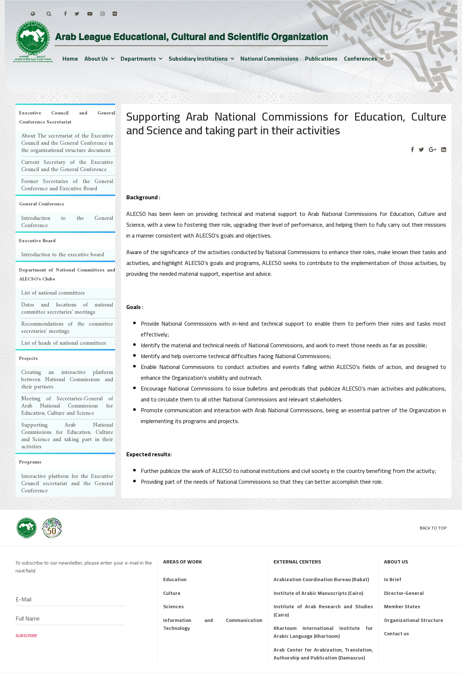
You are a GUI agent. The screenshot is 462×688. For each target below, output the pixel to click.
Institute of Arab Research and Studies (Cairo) (323, 610)
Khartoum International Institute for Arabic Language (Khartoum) (323, 632)
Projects (28, 358)
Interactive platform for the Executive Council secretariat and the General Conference (67, 483)
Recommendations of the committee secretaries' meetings (67, 327)
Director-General (404, 593)
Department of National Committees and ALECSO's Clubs (67, 275)
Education (175, 579)
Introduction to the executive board (62, 255)
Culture (171, 593)
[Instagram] (102, 13)
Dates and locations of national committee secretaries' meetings (67, 308)
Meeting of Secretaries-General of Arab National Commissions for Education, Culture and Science (67, 406)
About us (96, 58)
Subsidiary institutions (198, 58)
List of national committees (53, 293)
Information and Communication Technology (212, 624)
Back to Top (433, 528)
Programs (30, 462)
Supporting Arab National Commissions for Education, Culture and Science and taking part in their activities (67, 436)
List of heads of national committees (63, 343)
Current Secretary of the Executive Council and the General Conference (67, 166)
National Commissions (269, 58)
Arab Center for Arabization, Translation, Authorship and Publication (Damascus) (323, 654)
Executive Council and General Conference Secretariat (67, 118)
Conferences (360, 58)
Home (70, 58)
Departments (138, 58)
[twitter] (77, 13)
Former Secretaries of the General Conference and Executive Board (67, 185)
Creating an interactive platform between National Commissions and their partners (67, 379)
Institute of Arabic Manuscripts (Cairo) (318, 593)
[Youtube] (89, 13)
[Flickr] (115, 13)
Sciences (173, 606)
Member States (402, 606)
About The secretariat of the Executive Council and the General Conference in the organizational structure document (67, 143)
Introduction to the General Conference (67, 222)
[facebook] (65, 13)
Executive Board (37, 240)
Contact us (396, 633)
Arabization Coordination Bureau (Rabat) (321, 579)
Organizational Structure (413, 620)
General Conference (41, 204)
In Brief (392, 579)
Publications (321, 58)
